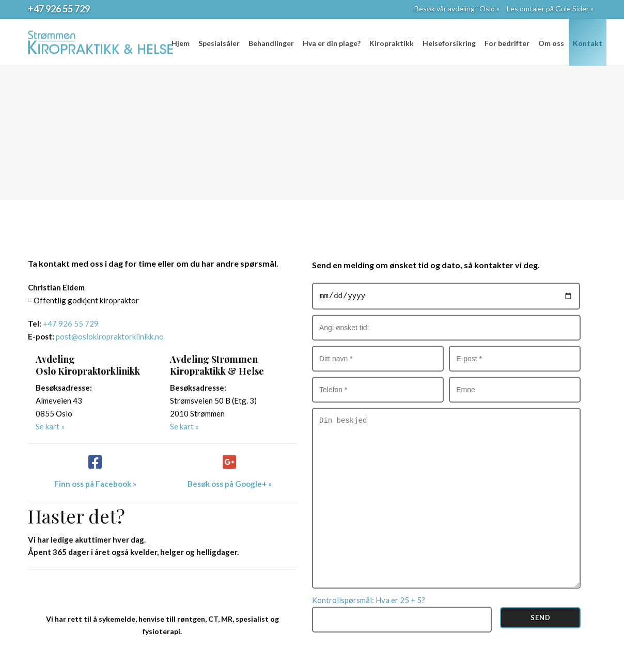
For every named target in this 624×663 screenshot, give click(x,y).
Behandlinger (271, 43)
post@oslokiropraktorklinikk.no (110, 336)
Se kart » (50, 426)
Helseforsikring (449, 43)
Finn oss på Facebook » (95, 483)
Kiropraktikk (391, 43)
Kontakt (587, 43)
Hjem (180, 43)
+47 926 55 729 (59, 8)
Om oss (551, 43)
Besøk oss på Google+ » (230, 483)
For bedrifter (507, 43)
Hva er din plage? (332, 43)
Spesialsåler (219, 43)
